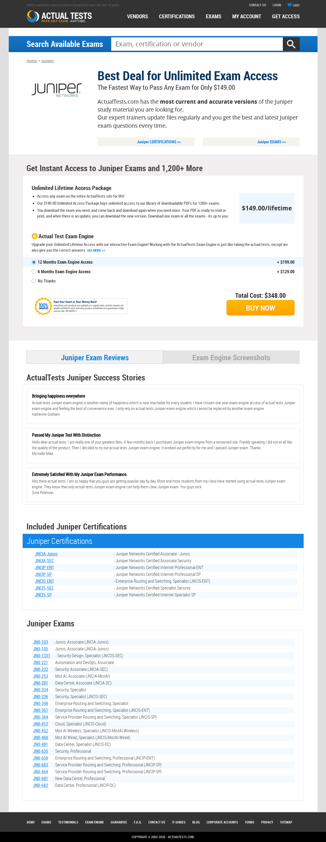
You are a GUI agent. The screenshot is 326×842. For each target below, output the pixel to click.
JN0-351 (40, 711)
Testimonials (68, 822)
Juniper (48, 61)
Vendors (137, 16)
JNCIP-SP (43, 575)
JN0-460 (40, 738)
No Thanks (47, 281)
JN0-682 (40, 786)
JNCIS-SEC (44, 588)
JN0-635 (40, 752)
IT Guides (179, 822)
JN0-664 (40, 772)
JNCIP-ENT (44, 568)
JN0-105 (40, 649)
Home (32, 61)
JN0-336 (40, 697)
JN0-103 (40, 642)
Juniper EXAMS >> (271, 142)
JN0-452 (40, 731)
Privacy (267, 822)
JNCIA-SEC (44, 561)
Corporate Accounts (222, 822)
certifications (177, 16)
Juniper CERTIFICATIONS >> (159, 142)
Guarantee (119, 822)
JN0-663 (40, 765)
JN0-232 (40, 670)
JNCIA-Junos (46, 554)
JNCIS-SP (43, 595)
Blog (196, 822)
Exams (46, 822)
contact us (257, 5)
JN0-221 (40, 663)
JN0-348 (40, 704)
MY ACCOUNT (246, 16)
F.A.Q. (138, 822)
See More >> (96, 250)
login (277, 5)
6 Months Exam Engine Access (64, 272)
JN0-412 (40, 724)
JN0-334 (40, 690)
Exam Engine (94, 822)
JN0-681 (40, 779)
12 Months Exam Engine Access (65, 262)
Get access (286, 16)
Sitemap (286, 822)
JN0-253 (40, 677)
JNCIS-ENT (44, 582)
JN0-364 (40, 718)
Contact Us (156, 822)
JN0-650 (40, 758)
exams (213, 16)
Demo (31, 822)
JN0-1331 (41, 656)
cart (293, 5)
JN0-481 (40, 745)
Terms (249, 822)
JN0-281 (40, 683)
